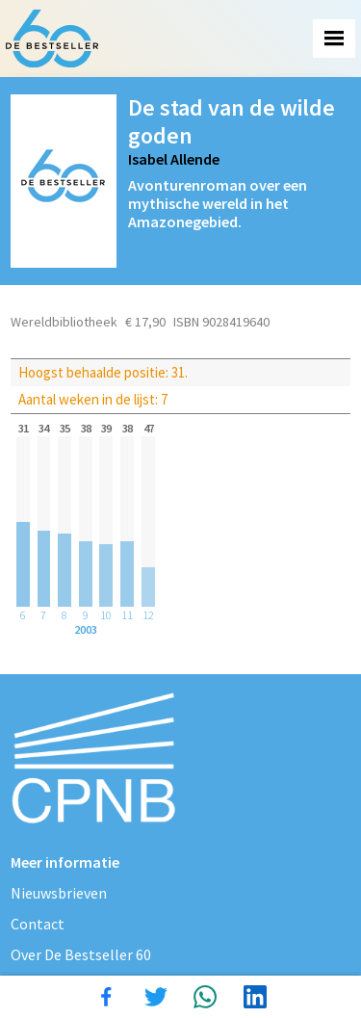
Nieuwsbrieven (59, 892)
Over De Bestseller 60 (81, 954)
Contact (37, 923)
